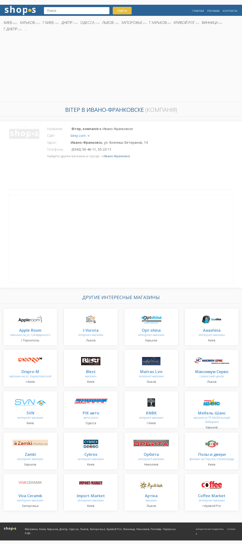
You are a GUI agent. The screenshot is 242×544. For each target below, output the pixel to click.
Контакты (230, 11)
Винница (210, 22)
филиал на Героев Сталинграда (212, 457)
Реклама (213, 11)
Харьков (27, 22)
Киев (8, 22)
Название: (55, 128)
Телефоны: (55, 149)
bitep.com (78, 135)
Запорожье (131, 22)
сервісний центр (212, 374)
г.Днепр (10, 28)
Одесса (87, 22)
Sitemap (231, 529)
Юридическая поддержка (210, 529)
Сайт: (51, 135)
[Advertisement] (121, 68)
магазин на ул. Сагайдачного (30, 333)
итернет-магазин (151, 415)
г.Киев (48, 22)
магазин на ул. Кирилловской (30, 374)
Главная (198, 11)
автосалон (90, 415)
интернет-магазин (151, 333)
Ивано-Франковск (117, 156)
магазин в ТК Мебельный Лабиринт (212, 417)
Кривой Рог (184, 22)
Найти (122, 10)
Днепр (67, 22)
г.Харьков (158, 22)
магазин (90, 374)
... (25, 28)
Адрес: (52, 142)
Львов (108, 22)
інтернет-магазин (90, 333)
